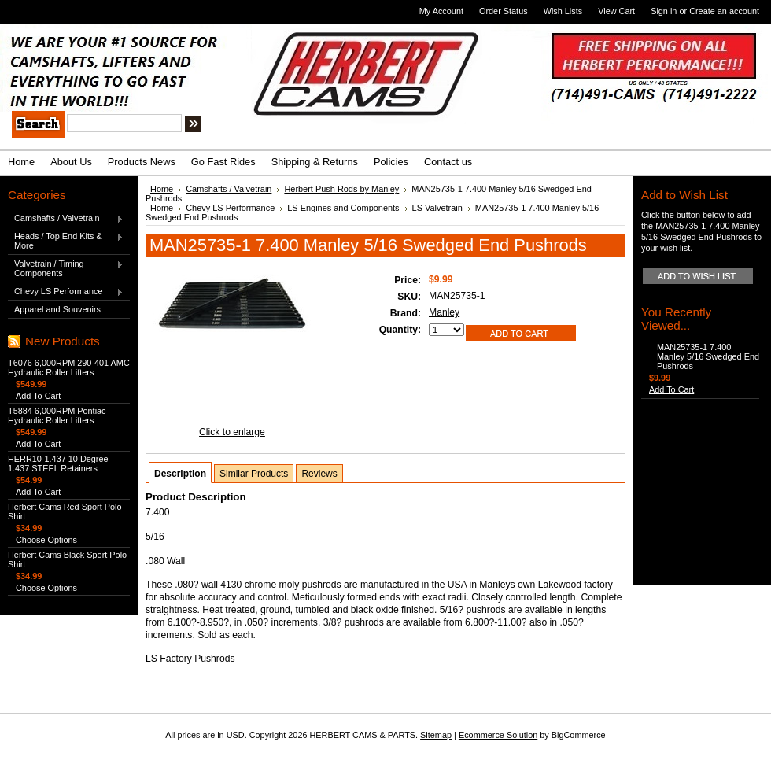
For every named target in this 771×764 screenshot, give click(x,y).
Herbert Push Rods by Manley (341, 189)
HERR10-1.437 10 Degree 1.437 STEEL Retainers (58, 463)
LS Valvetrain (437, 207)
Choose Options (46, 539)
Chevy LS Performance (66, 291)
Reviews (319, 473)
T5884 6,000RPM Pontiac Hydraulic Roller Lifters (57, 415)
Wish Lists (563, 11)
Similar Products (253, 473)
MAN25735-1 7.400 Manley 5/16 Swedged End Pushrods (708, 356)
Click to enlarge (232, 431)
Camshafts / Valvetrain (66, 218)
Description (180, 473)
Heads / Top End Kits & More (66, 240)
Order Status (503, 11)
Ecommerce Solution (498, 735)
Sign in (664, 11)
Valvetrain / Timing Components (66, 268)
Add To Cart (38, 395)
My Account (441, 11)
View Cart (616, 11)
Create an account (724, 11)
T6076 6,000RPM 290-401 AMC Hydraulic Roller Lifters (69, 367)
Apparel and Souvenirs (57, 309)
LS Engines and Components (343, 207)
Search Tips (310, 126)
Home (161, 189)
